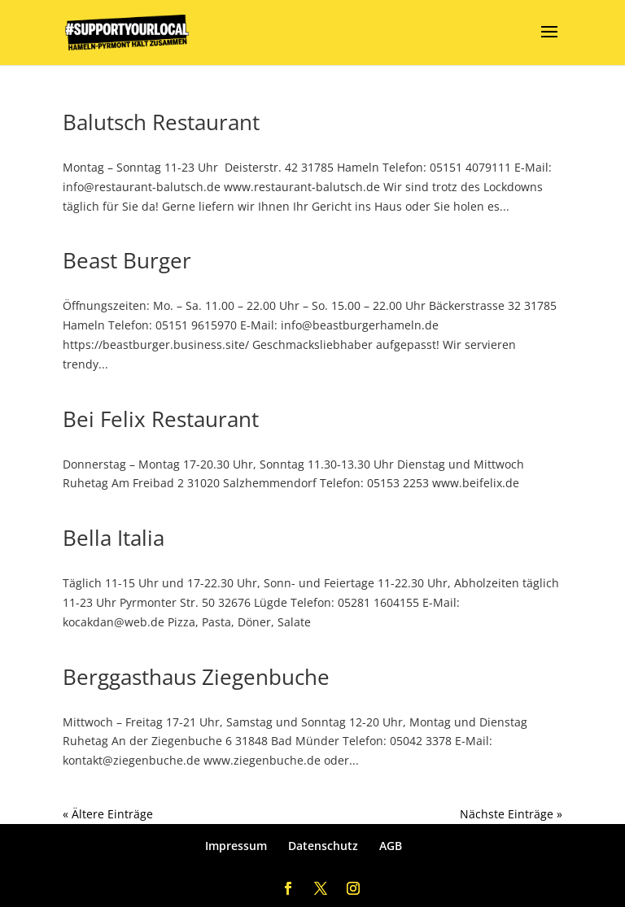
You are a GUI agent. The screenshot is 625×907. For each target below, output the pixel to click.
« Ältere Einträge (108, 814)
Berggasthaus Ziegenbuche (196, 676)
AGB (390, 845)
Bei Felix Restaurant (161, 419)
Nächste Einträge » (511, 814)
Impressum (236, 845)
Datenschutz (323, 845)
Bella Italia (113, 537)
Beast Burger (127, 260)
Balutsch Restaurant (161, 122)
